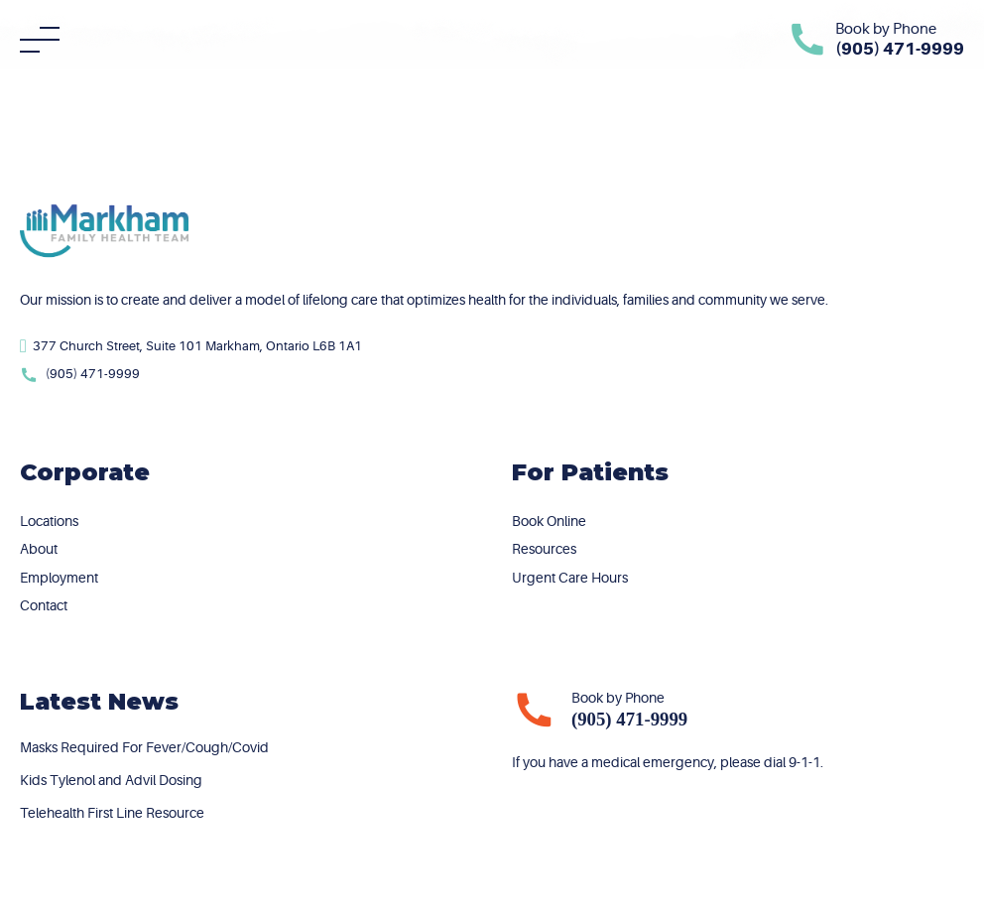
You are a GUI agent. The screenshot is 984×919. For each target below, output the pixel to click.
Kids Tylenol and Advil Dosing (111, 780)
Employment (59, 578)
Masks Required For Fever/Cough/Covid (144, 747)
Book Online (549, 521)
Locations (49, 521)
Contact (43, 605)
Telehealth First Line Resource (112, 813)
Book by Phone (885, 29)
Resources (544, 549)
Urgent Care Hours (570, 578)
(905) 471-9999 (629, 719)
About (39, 549)
